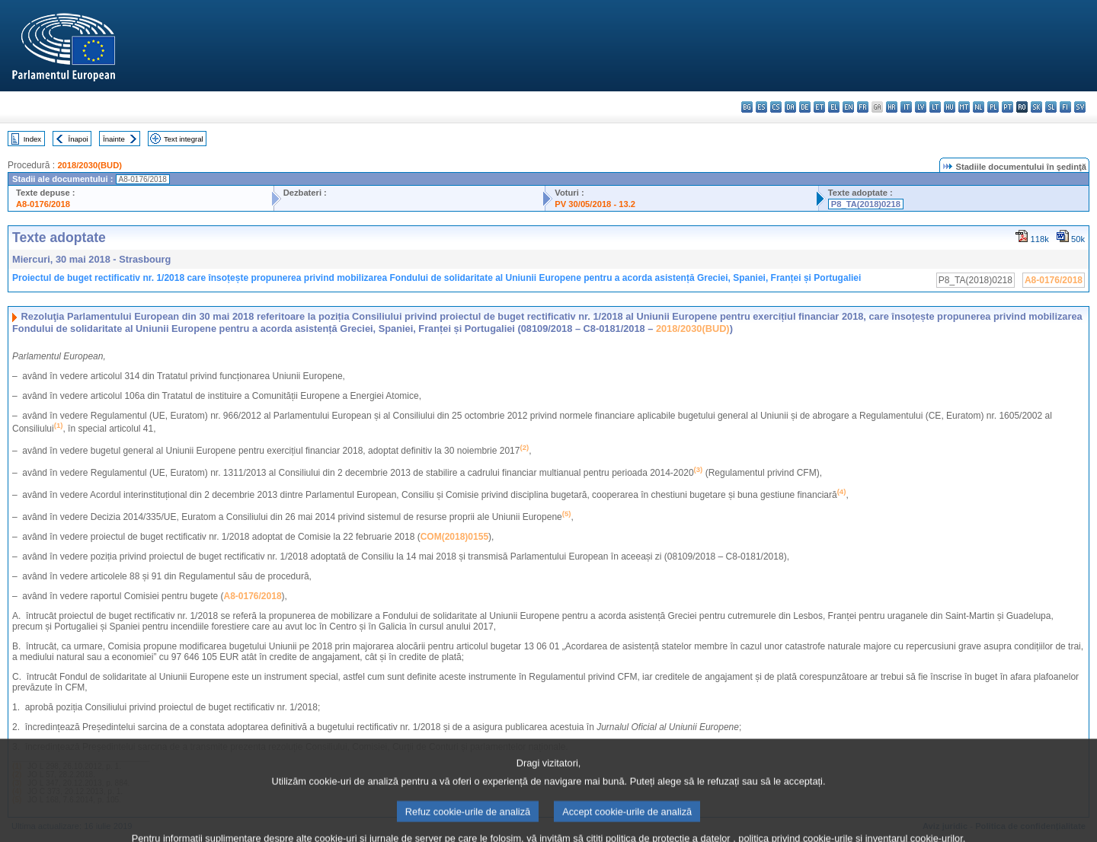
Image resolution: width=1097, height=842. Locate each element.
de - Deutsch (805, 107)
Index (32, 139)
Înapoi (78, 139)
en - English (848, 107)
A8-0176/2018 (43, 204)
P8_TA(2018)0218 (865, 204)
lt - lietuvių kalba (935, 107)
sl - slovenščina (1051, 107)
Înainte (114, 139)
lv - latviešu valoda (920, 107)
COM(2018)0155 (454, 536)
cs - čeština (776, 107)
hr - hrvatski (891, 107)
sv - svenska (1080, 107)
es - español (761, 107)
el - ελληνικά (834, 107)
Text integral (183, 139)
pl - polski (993, 107)
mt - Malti (964, 107)
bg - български (747, 107)
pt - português (1007, 107)
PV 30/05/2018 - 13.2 (595, 204)
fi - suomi (1065, 107)
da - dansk (790, 107)
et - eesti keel (819, 107)
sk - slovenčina (1036, 107)
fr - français (862, 107)
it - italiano (906, 107)
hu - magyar (949, 107)
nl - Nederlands (978, 107)
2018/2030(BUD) (89, 165)
